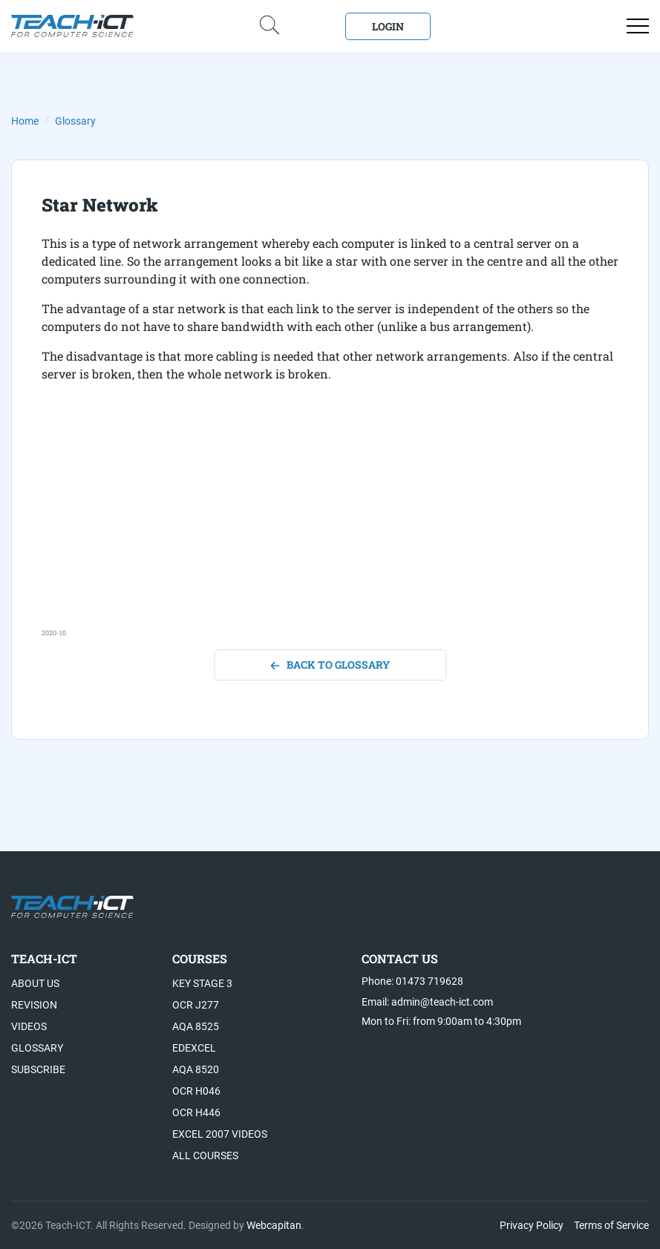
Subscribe (38, 1069)
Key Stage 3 (202, 983)
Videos (29, 1026)
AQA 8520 (195, 1069)
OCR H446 (196, 1112)
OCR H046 (196, 1091)
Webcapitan (273, 1225)
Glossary (75, 121)
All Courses (205, 1155)
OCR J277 (195, 1005)
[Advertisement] (330, 524)
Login (388, 26)
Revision (34, 1005)
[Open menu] (638, 26)
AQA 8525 (195, 1026)
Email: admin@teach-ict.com (427, 1002)
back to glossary (330, 665)
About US (35, 983)
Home (25, 121)
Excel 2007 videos (219, 1134)
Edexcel (194, 1048)
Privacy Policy (531, 1225)
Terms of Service (611, 1225)
